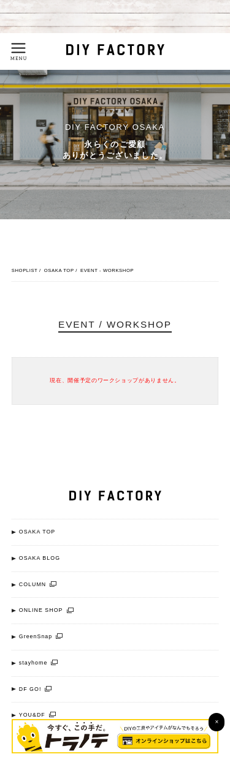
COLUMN (37, 584)
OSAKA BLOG (39, 558)
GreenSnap (41, 636)
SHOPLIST (25, 270)
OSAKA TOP (59, 270)
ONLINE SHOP (46, 610)
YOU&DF (37, 715)
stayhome (38, 663)
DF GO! (35, 689)
